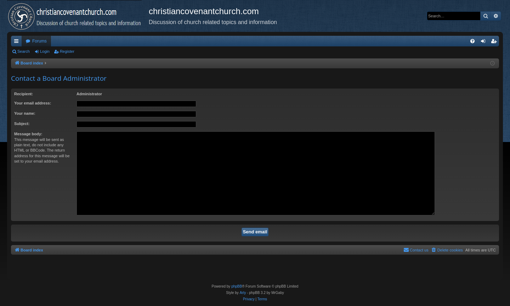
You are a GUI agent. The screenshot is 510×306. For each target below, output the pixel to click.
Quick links (18, 42)
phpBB (236, 286)
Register (67, 51)
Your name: (24, 113)
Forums (39, 41)
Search (23, 51)
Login (45, 51)
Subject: (21, 123)
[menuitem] (472, 41)
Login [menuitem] (484, 42)
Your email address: (32, 103)
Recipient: (23, 94)
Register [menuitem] (495, 42)
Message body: (28, 134)
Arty (243, 293)
